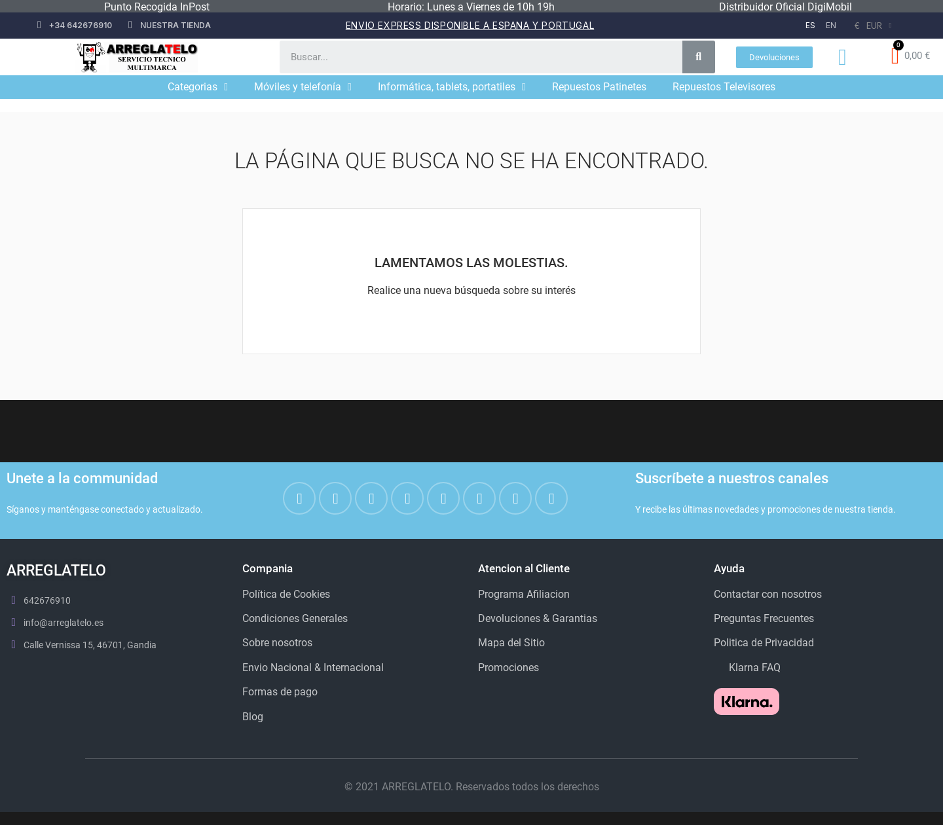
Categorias (198, 87)
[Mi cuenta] (842, 57)
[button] (774, 57)
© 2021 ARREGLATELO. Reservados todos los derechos (471, 786)
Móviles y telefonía (303, 87)
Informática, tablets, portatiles (452, 87)
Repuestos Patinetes (599, 87)
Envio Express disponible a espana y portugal (470, 25)
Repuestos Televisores (724, 87)
